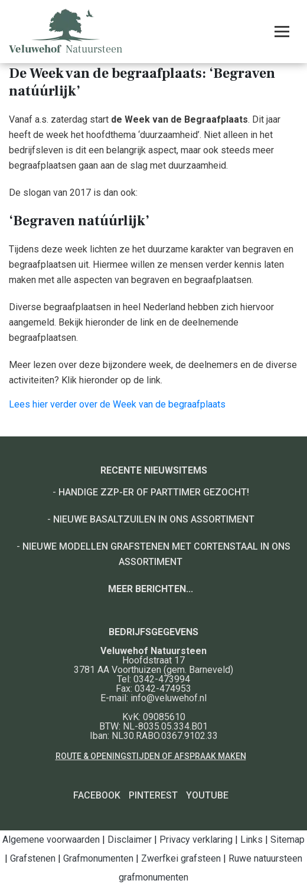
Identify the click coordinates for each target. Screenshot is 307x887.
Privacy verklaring (196, 839)
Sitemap (287, 839)
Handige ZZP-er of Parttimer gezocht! (153, 492)
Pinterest (153, 795)
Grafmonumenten (98, 858)
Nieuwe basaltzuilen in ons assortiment (153, 519)
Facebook (96, 795)
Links (251, 839)
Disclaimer (129, 839)
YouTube (207, 795)
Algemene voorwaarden (51, 839)
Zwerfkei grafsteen (181, 858)
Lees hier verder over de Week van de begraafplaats (117, 404)
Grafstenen (32, 858)
